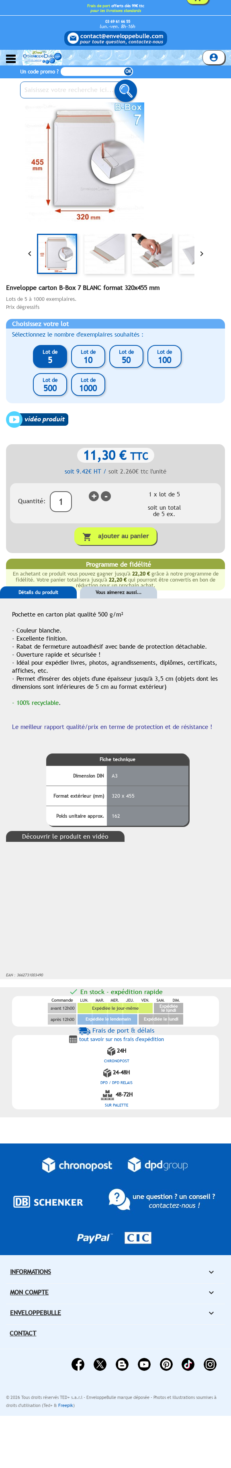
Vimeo (188, 1364)
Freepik (65, 1405)
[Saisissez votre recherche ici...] (76, 90)
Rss (122, 1364)
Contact (23, 1333)
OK (128, 71)
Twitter (100, 1364)
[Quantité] (61, 501)
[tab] (38, 604)
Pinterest (166, 1364)
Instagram (210, 1364)
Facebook (78, 1364)
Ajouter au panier (115, 537)
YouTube (144, 1364)
